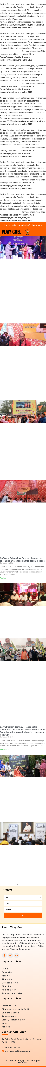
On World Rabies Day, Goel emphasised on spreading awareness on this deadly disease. (22, 559)
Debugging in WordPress (33, 19)
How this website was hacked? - (23, 225)
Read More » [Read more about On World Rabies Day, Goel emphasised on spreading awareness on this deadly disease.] (4, 578)
